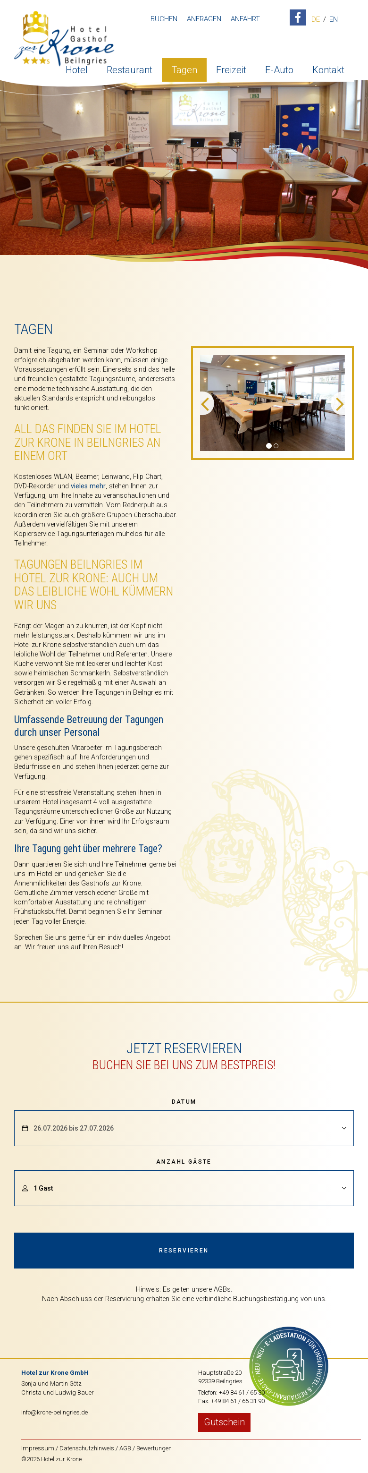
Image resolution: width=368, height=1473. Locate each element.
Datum (184, 1101)
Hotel (77, 68)
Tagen (184, 68)
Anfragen (202, 19)
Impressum (37, 1448)
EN (331, 20)
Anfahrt (243, 19)
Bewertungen (154, 1448)
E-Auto (279, 68)
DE (313, 20)
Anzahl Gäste (184, 1161)
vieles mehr (88, 486)
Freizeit (231, 68)
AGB (125, 1448)
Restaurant (129, 68)
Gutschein (224, 1422)
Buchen (162, 19)
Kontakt (328, 68)
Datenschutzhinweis (86, 1448)
